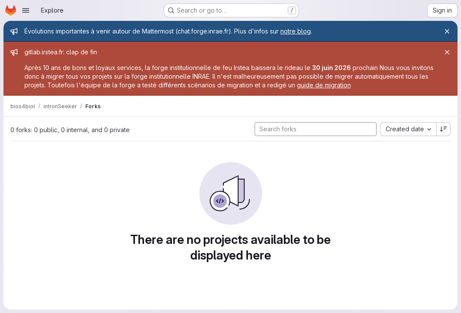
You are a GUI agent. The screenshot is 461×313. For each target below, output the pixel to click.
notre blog (295, 31)
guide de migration (324, 85)
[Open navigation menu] (26, 10)
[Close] (447, 31)
